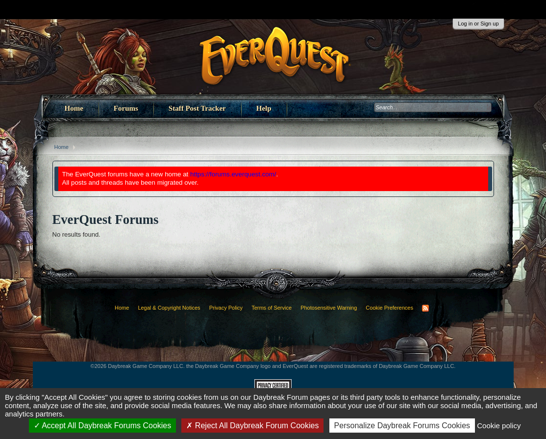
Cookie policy (499, 425)
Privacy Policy (226, 308)
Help (264, 108)
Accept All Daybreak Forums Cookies (103, 425)
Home (74, 108)
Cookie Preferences (389, 308)
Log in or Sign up (478, 23)
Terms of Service (271, 308)
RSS (425, 308)
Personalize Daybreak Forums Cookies (402, 425)
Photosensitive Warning (328, 308)
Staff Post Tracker (197, 108)
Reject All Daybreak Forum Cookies (252, 425)
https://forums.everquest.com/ (233, 174)
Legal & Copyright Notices (169, 308)
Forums (126, 108)
